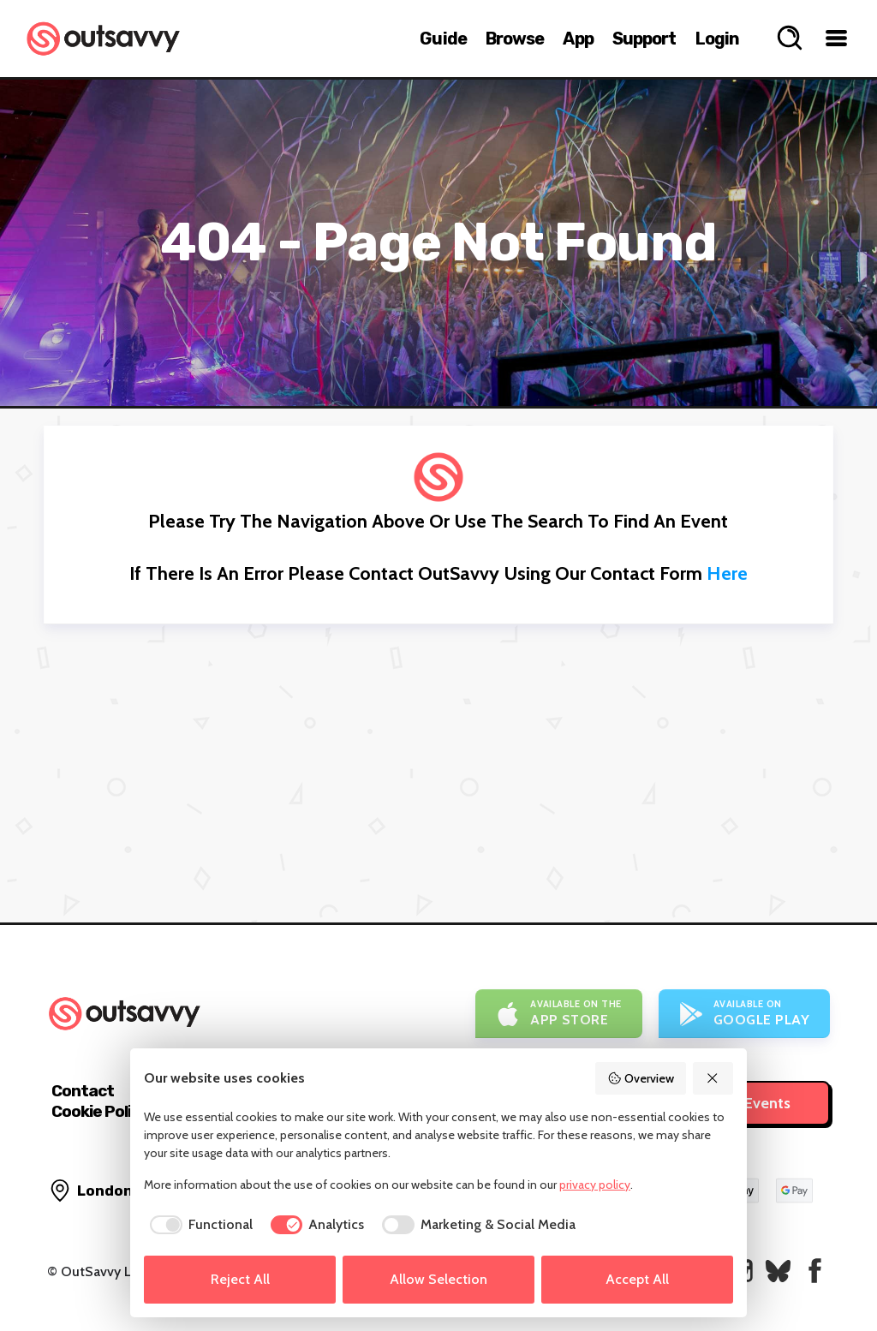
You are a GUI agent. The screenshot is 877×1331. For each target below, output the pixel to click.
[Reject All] (713, 1078)
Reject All (240, 1279)
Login (717, 38)
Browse (515, 38)
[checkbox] (198, 1225)
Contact (82, 1091)
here (727, 573)
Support (644, 38)
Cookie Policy (99, 1111)
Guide (443, 38)
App (578, 38)
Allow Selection (438, 1279)
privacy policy (594, 1184)
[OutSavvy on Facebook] (815, 1271)
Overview (640, 1078)
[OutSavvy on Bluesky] (778, 1271)
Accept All (637, 1279)
